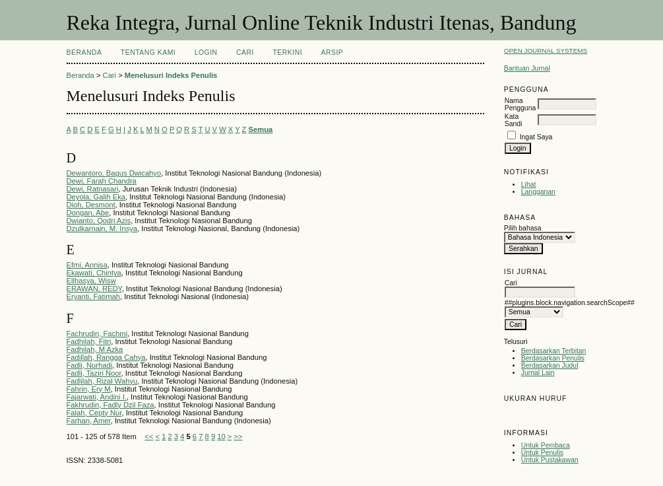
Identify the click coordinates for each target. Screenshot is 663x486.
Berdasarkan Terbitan (553, 351)
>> (238, 436)
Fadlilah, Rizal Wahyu (102, 381)
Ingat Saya (536, 137)
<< (148, 436)
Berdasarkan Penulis (552, 358)
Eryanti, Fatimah (93, 296)
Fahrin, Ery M (89, 389)
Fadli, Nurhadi (90, 365)
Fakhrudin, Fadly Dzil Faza (110, 405)
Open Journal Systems (545, 50)
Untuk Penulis (542, 452)
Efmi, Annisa (87, 265)
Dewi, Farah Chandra (102, 181)
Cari (245, 52)
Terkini (287, 52)
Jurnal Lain (538, 372)
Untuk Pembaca (545, 445)
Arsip (332, 52)
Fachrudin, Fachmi (97, 333)
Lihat (528, 184)
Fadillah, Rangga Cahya (106, 357)
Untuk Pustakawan (550, 460)
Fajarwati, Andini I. (97, 397)
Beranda (84, 52)
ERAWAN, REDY (94, 289)
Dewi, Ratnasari (93, 189)
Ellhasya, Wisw (91, 281)
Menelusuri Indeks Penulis (171, 75)
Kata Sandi (513, 120)
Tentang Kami (148, 52)
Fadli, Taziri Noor (94, 373)
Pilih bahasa (523, 228)
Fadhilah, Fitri (89, 341)
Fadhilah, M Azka (95, 349)
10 (221, 436)
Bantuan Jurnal (527, 68)
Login (206, 52)
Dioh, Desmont (91, 205)
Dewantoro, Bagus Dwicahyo (114, 173)
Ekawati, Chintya (94, 273)
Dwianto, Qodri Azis (99, 221)
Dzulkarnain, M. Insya (102, 228)
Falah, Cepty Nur (94, 413)
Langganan (538, 191)
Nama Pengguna (520, 104)
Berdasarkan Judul (550, 365)
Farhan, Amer (89, 421)
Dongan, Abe (88, 213)
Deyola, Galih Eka (96, 197)
